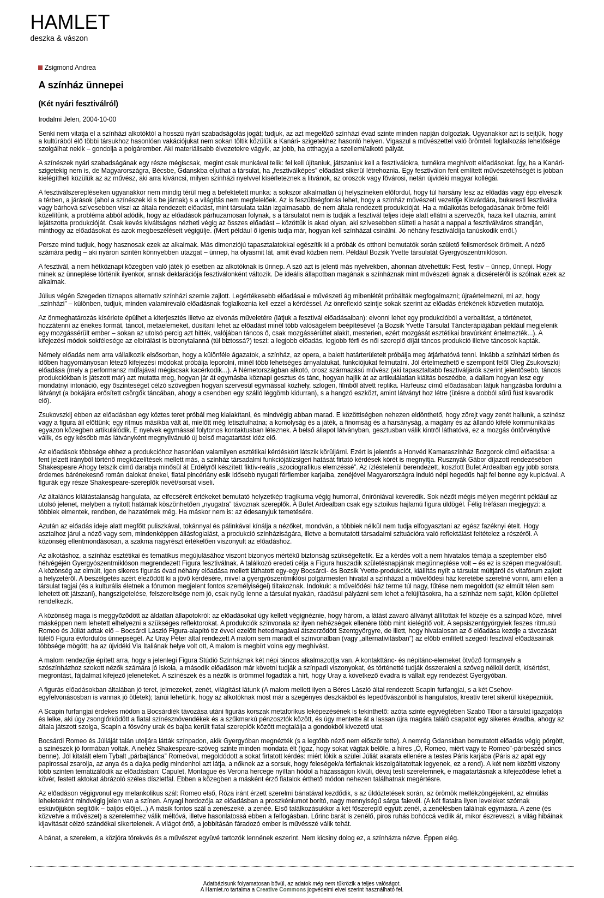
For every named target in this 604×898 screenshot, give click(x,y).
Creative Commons (281, 890)
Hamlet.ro (217, 890)
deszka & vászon (59, 38)
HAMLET (70, 22)
